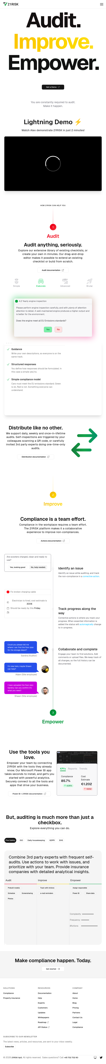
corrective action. (91, 576)
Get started (53, 969)
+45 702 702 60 (71, 1057)
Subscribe (9, 1046)
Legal (74, 1022)
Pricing (75, 1008)
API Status (44, 1027)
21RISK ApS (17, 1057)
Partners (76, 1012)
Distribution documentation (36, 456)
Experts (41, 1003)
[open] (102, 4)
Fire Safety (10, 840)
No (58, 329)
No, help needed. (38, 567)
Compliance (8, 993)
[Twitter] (101, 1057)
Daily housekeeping (36, 840)
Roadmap (43, 1022)
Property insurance (11, 998)
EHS (61, 840)
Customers (43, 1008)
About (75, 993)
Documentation (45, 993)
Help (40, 998)
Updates (41, 1012)
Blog (74, 1003)
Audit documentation (53, 270)
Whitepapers (43, 1017)
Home (75, 998)
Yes (48, 329)
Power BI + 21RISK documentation (29, 793)
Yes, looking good (17, 567)
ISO (21, 840)
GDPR (52, 840)
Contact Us (77, 1017)
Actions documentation (53, 540)
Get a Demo (53, 87)
